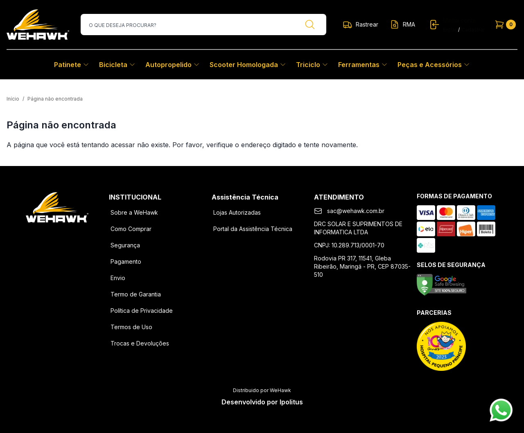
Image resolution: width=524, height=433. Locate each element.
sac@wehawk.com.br (355, 210)
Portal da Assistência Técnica (252, 228)
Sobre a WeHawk (134, 212)
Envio (118, 277)
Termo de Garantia (136, 294)
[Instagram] (57, 235)
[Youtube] (78, 235)
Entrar (449, 30)
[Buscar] (310, 24)
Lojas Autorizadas (237, 212)
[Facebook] (35, 235)
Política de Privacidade (142, 310)
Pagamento (126, 261)
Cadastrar (473, 30)
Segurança (125, 245)
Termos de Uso (131, 326)
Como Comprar (131, 228)
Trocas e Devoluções (140, 343)
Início (13, 99)
